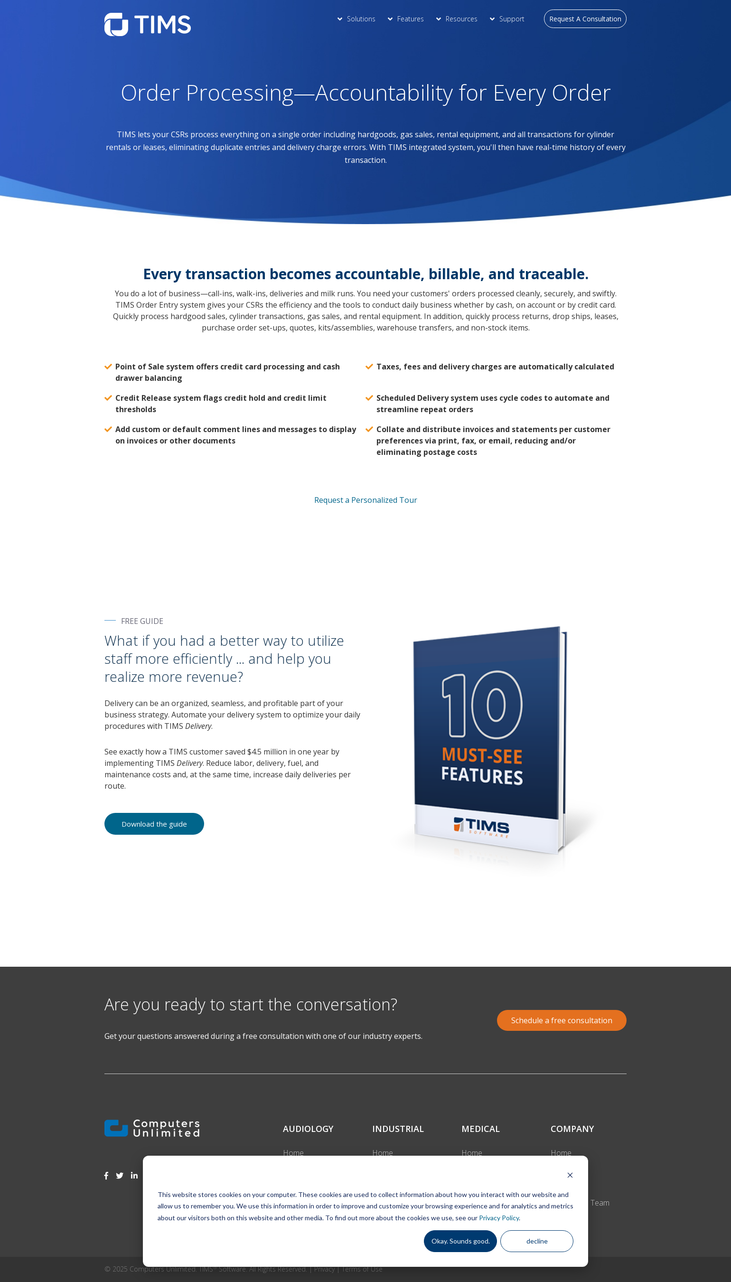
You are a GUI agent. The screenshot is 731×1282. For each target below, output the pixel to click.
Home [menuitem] (293, 1153)
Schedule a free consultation (561, 1020)
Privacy (324, 1268)
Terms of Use (362, 1268)
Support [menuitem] (512, 18)
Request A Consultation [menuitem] (585, 18)
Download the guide (154, 824)
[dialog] (365, 1211)
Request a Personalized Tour (365, 499)
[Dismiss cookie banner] (570, 1176)
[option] (365, 926)
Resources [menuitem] (462, 18)
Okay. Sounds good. (460, 1241)
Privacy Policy (499, 1218)
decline (537, 1241)
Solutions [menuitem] (361, 18)
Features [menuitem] (410, 18)
